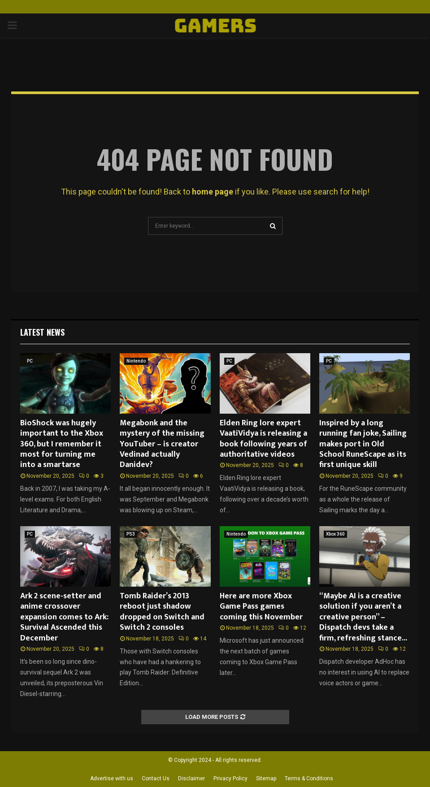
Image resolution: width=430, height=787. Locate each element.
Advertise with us (111, 778)
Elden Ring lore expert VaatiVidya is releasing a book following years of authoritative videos (263, 438)
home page (212, 191)
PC (30, 361)
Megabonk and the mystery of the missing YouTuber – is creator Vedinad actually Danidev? (162, 444)
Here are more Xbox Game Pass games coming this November (261, 606)
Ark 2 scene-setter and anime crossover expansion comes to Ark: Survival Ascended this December (64, 617)
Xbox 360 (335, 534)
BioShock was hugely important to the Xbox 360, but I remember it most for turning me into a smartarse (61, 444)
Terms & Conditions (309, 778)
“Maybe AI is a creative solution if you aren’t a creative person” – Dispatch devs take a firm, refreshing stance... (363, 617)
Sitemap (266, 778)
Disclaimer (191, 778)
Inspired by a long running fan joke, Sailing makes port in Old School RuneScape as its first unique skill (363, 444)
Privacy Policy (230, 778)
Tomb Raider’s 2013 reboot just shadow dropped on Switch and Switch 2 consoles (162, 611)
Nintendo (136, 361)
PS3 (130, 534)
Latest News (42, 332)
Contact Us (155, 778)
